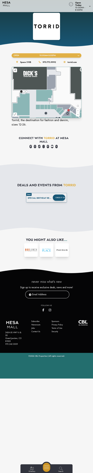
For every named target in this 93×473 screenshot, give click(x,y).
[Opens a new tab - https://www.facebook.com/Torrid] (31, 241)
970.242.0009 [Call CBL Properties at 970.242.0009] (11, 438)
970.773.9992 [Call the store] (49, 62)
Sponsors (55, 415)
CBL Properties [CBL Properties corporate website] (41, 450)
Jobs (33, 422)
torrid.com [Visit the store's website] (72, 62)
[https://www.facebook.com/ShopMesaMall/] (44, 404)
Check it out (60, 292)
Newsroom (35, 419)
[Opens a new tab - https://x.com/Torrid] (56, 241)
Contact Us (35, 426)
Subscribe (35, 415)
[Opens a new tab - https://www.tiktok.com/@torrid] (39, 241)
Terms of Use (57, 422)
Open (46, 55)
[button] (82, 6)
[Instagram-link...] (31, 344)
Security (55, 426)
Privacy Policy (57, 419)
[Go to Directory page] (32, 470)
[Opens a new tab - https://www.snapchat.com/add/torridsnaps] (43, 241)
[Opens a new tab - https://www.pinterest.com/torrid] (48, 241)
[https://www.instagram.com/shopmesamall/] (50, 404)
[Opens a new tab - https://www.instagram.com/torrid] (35, 241)
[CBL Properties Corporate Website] (78, 417)
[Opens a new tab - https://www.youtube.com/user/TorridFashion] (52, 241)
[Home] (35, 6)
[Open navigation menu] (47, 467)
